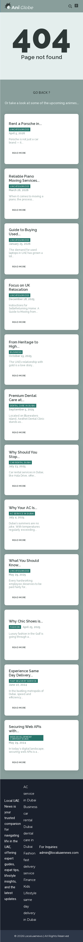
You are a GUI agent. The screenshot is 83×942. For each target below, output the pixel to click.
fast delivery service (23, 681)
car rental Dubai (20, 462)
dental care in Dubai (22, 406)
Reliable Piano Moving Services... (24, 178)
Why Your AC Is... (23, 508)
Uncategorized (19, 129)
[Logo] (18, 6)
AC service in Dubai (22, 514)
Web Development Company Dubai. (21, 738)
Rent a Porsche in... (25, 124)
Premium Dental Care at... (23, 398)
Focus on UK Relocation (19, 287)
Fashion (15, 627)
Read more (19, 153)
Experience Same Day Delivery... (24, 673)
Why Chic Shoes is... (26, 621)
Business (15, 352)
